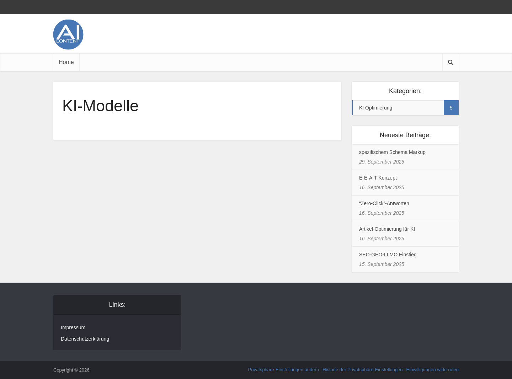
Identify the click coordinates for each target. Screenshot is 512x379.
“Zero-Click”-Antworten (384, 203)
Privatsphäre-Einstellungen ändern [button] (283, 369)
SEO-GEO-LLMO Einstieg (388, 254)
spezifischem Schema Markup (392, 152)
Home (66, 62)
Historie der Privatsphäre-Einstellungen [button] (362, 369)
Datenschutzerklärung (85, 339)
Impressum (73, 327)
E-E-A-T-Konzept (378, 178)
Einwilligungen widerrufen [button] (432, 369)
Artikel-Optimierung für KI (387, 229)
